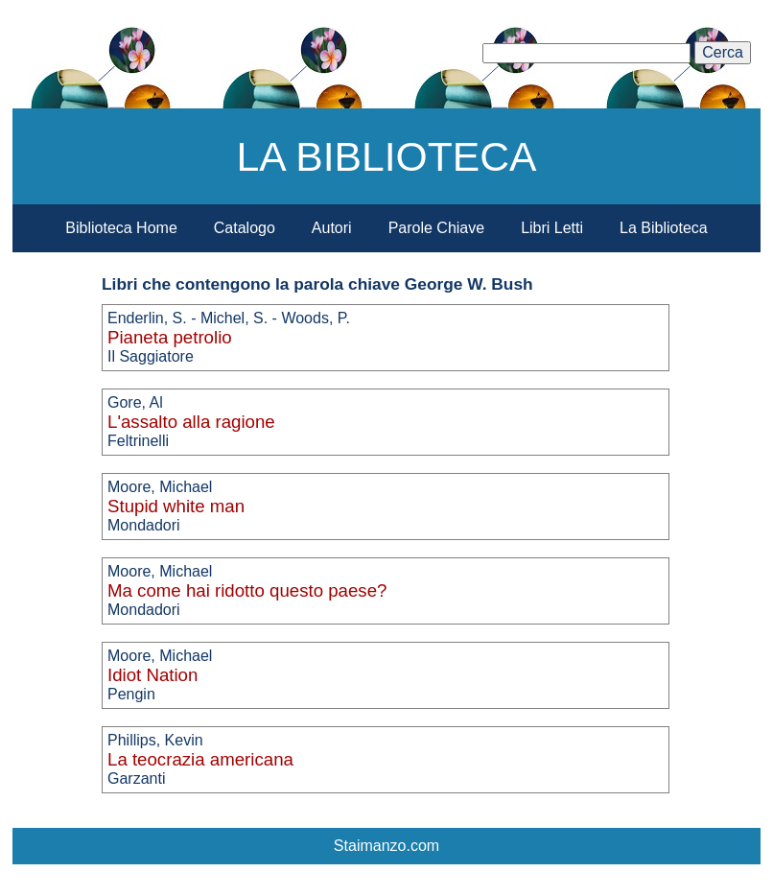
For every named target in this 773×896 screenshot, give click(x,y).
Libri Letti (552, 228)
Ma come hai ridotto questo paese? (246, 590)
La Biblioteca (664, 228)
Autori (332, 228)
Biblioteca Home (121, 228)
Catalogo (244, 228)
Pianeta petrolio (169, 337)
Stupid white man (176, 506)
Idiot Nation (152, 675)
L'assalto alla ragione (191, 422)
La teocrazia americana (200, 759)
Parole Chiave (436, 228)
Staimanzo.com (386, 845)
